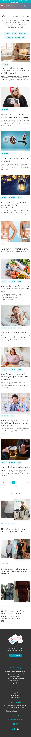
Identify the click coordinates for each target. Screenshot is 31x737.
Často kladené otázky (15, 674)
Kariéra (15, 693)
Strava (17, 37)
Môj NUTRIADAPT (14, 680)
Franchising (15, 695)
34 (16, 486)
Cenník (15, 684)
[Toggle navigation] (28, 6)
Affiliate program (15, 697)
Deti (23, 37)
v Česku (18, 729)
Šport (14, 33)
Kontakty (15, 692)
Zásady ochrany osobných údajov (15, 673)
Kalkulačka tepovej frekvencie (15, 678)
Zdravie (7, 33)
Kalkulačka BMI (15, 676)
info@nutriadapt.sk (15, 719)
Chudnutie (9, 37)
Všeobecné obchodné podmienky (14, 671)
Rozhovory (22, 33)
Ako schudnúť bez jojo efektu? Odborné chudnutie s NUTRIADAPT (15, 70)
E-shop (15, 682)
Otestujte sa (15, 2)
